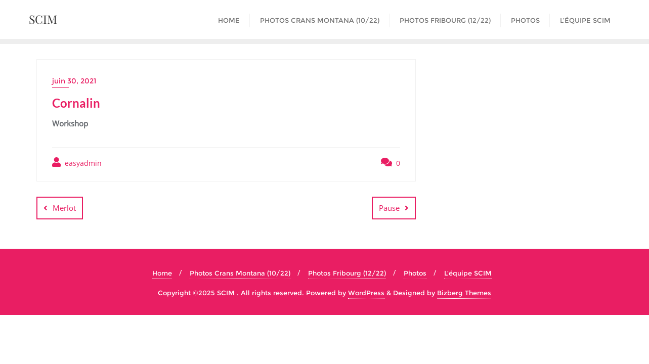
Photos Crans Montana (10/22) (240, 273)
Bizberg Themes (464, 293)
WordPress (366, 293)
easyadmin (77, 162)
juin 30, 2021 (74, 80)
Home (162, 273)
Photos (415, 273)
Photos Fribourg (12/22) (347, 273)
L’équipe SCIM (468, 273)
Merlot (64, 208)
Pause (389, 208)
